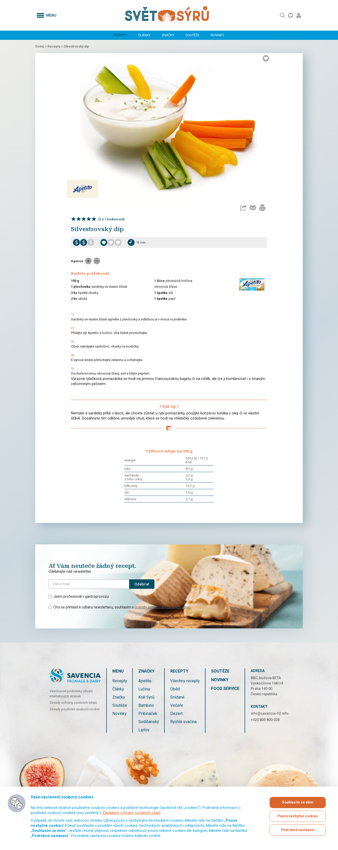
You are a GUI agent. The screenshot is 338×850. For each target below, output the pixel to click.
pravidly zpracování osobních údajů (163, 607)
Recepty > (55, 46)
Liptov (144, 729)
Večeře (176, 705)
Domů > (41, 46)
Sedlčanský (148, 721)
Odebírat (142, 584)
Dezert (176, 713)
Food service (225, 688)
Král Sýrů (146, 697)
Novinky (217, 35)
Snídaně (177, 697)
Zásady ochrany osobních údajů (73, 702)
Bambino (146, 705)
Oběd (175, 689)
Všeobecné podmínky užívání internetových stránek (71, 693)
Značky (168, 35)
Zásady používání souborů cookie (75, 709)
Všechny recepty (185, 680)
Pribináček (147, 713)
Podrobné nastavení (298, 830)
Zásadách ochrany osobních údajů (131, 812)
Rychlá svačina (183, 721)
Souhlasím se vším (297, 802)
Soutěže (192, 35)
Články (144, 35)
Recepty (120, 35)
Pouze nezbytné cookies (298, 816)
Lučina (144, 689)
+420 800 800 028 (265, 720)
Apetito (144, 680)
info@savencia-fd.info (269, 713)
